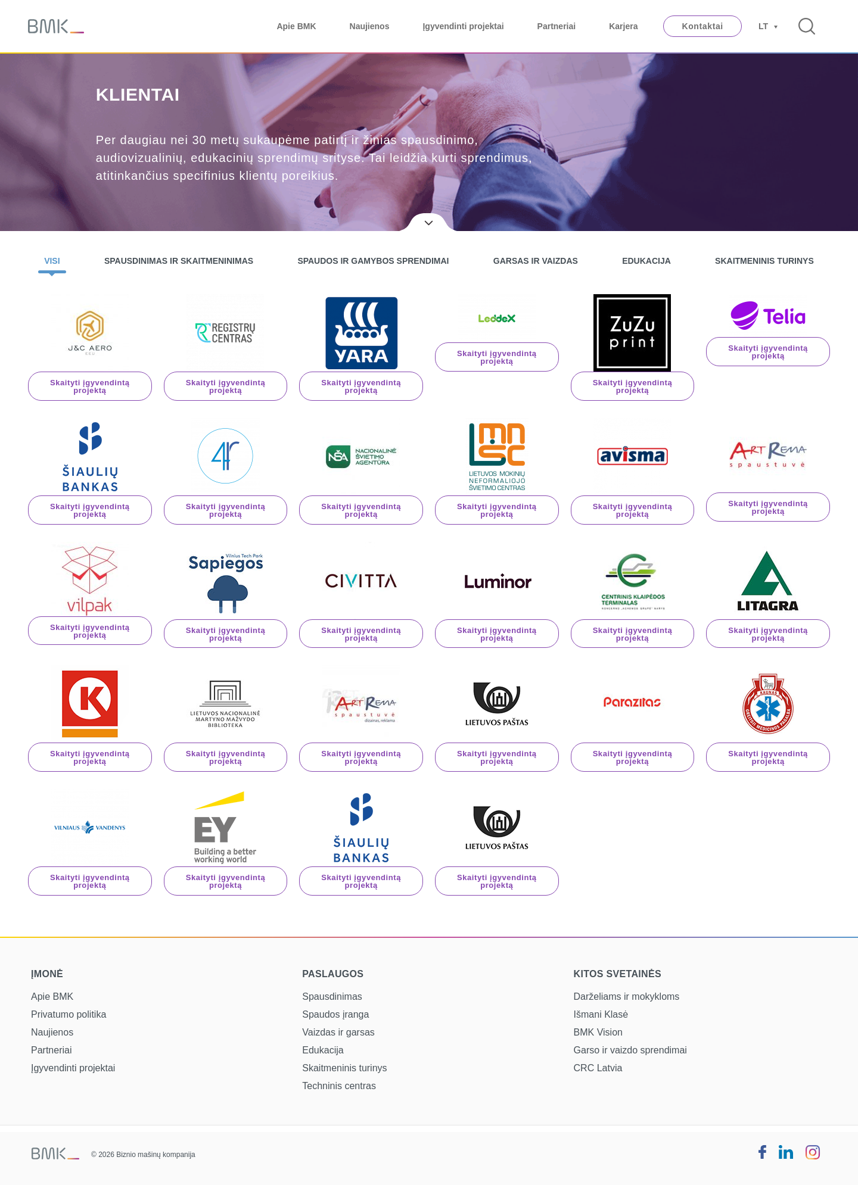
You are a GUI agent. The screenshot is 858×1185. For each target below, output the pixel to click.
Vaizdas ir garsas (338, 1032)
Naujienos (370, 26)
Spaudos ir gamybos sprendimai (373, 261)
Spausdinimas (332, 996)
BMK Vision (598, 1032)
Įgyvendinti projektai (462, 26)
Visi (52, 261)
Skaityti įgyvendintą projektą (90, 386)
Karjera (623, 26)
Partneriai (556, 26)
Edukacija (646, 261)
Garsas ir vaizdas (535, 261)
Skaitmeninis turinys (764, 261)
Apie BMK (296, 26)
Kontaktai (702, 26)
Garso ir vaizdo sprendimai (630, 1050)
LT (763, 26)
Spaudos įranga (335, 1014)
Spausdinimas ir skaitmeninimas (178, 261)
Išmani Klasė (601, 1014)
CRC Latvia (598, 1068)
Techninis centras (339, 1086)
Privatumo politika (68, 1014)
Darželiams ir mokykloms (627, 996)
